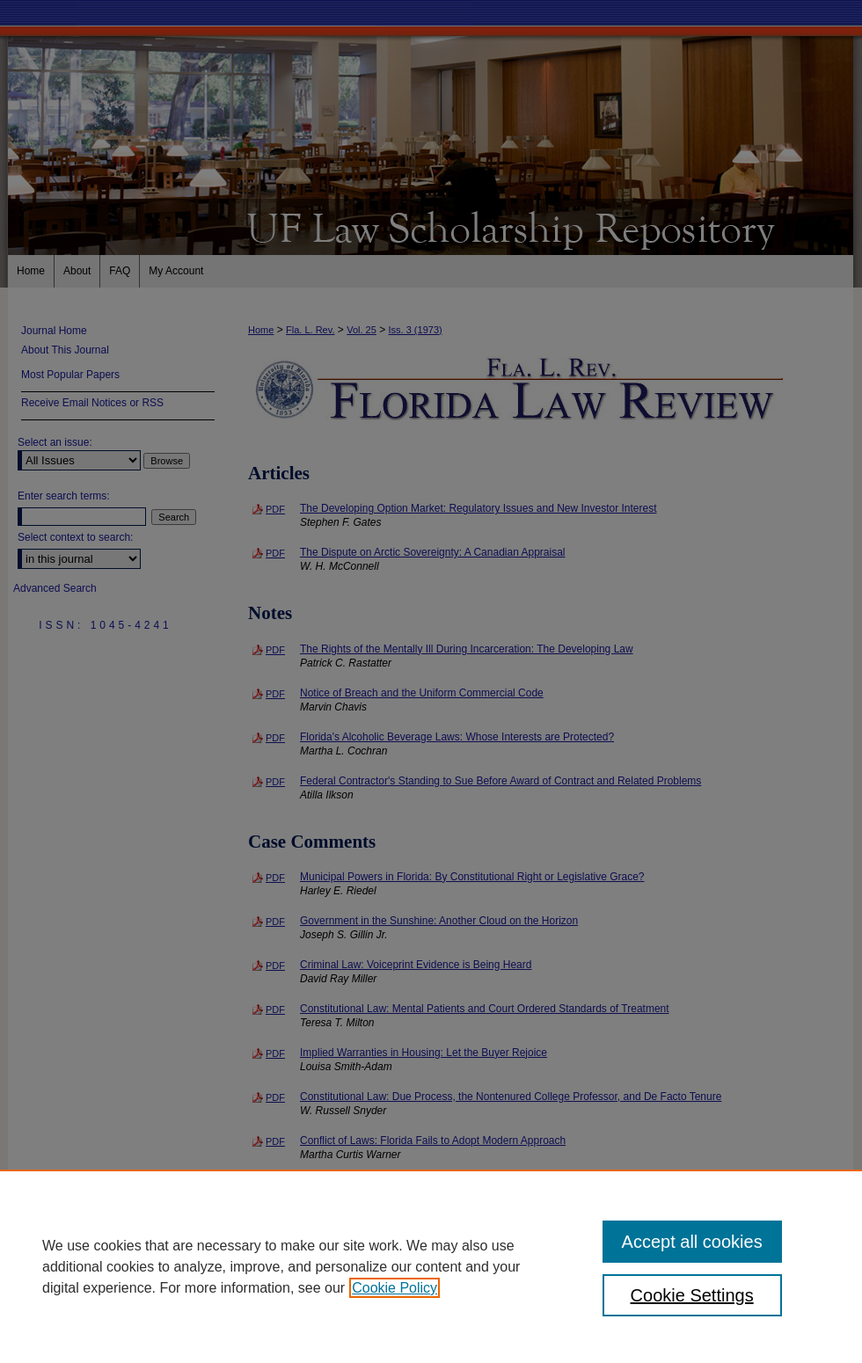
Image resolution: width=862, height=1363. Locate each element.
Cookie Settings (692, 1295)
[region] (431, 1266)
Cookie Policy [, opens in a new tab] (394, 1287)
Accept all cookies (692, 1241)
